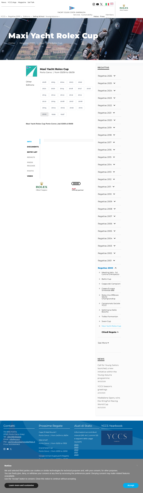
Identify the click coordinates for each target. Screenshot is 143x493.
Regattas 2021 (104, 113)
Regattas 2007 (105, 216)
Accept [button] (130, 485)
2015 (44, 95)
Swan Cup (106, 321)
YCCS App (12, 2)
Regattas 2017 (104, 142)
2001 (81, 108)
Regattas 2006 (105, 223)
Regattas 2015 (104, 157)
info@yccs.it (14, 439)
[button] (137, 465)
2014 (53, 95)
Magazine (22, 2)
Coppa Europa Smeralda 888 (108, 289)
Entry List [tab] (32, 152)
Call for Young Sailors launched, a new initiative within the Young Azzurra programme (108, 371)
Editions (26, 16)
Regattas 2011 (104, 186)
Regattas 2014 (105, 164)
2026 (44, 82)
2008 (62, 101)
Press (102, 16)
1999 (54, 114)
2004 (54, 108)
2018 (71, 89)
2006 (80, 101)
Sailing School (38, 16)
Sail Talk (31, 2)
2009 (53, 101)
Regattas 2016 (105, 149)
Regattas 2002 (105, 253)
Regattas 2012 (104, 179)
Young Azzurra (52, 16)
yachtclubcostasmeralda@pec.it (21, 442)
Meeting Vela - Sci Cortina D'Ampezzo (110, 273)
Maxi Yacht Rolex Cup (111, 326)
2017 (80, 89)
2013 (62, 95)
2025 (53, 82)
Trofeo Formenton (110, 317)
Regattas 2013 (104, 172)
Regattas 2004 (105, 238)
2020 (53, 89)
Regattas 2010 (105, 194)
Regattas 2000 (14, 16)
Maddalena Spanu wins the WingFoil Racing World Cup (109, 401)
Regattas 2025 (105, 83)
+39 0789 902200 (14, 437)
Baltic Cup (106, 279)
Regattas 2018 (105, 135)
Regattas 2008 (105, 209)
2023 (71, 82)
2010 (44, 101)
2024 (62, 82)
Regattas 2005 (105, 231)
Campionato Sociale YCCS (111, 304)
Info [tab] (29, 142)
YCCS (3, 16)
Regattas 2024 (105, 90)
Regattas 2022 (105, 105)
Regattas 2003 (105, 246)
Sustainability (86, 15)
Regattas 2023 (105, 98)
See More (103, 343)
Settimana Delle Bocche (109, 311)
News (3, 2)
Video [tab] (30, 176)
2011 (80, 95)
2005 (44, 108)
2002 (72, 108)
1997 (63, 114)
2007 (71, 101)
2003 (63, 108)
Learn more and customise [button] (21, 485)
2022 (80, 82)
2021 (44, 89)
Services (76, 15)
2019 (62, 89)
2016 (89, 89)
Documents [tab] (33, 147)
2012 (71, 95)
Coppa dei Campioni (111, 284)
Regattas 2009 (105, 201)
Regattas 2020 (105, 120)
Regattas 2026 (105, 76)
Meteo (96, 16)
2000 (44, 114)
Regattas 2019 (105, 127)
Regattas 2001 (105, 260)
